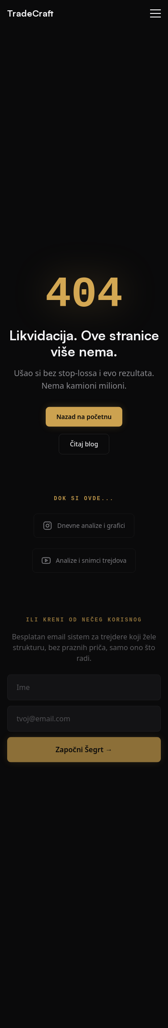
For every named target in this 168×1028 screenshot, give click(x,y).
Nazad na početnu (84, 424)
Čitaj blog (84, 451)
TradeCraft (30, 13)
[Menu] (155, 13)
